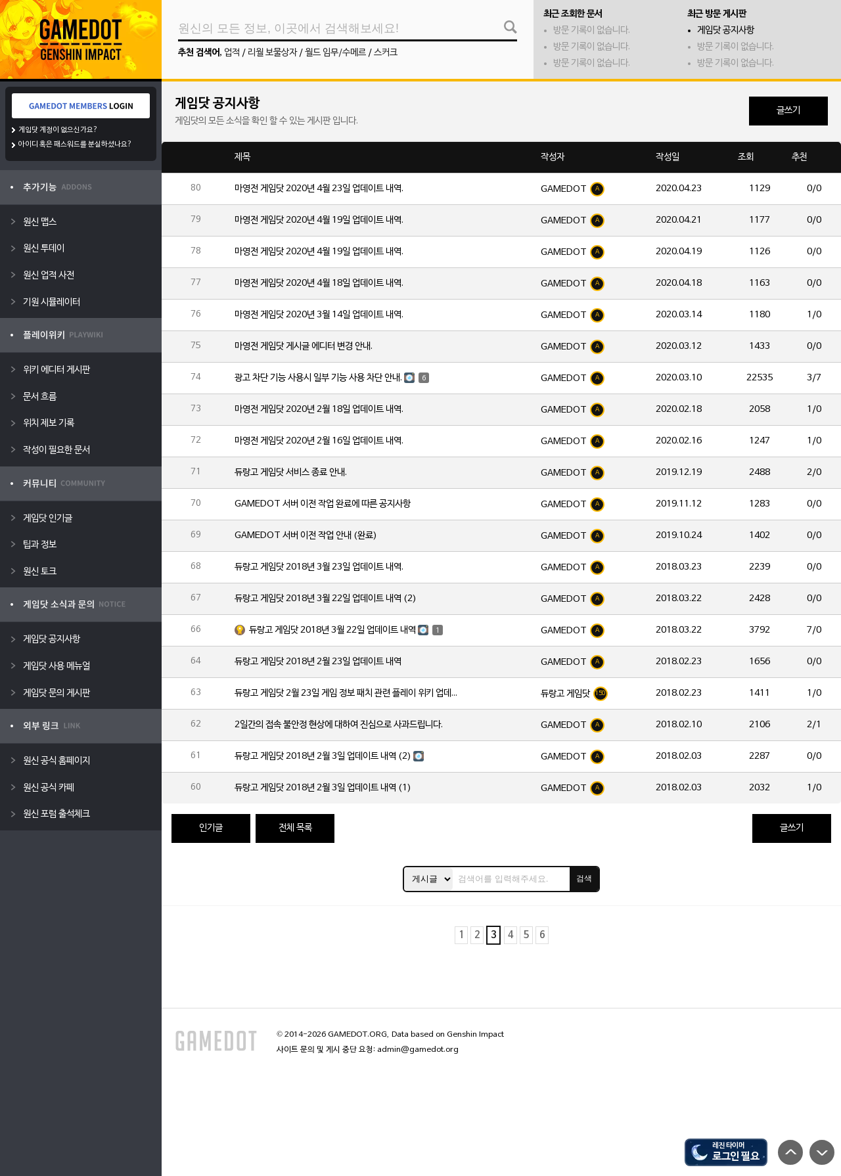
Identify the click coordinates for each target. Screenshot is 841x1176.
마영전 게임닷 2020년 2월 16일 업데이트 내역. (319, 441)
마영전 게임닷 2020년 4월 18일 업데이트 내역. (319, 283)
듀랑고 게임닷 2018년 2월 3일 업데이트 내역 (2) (323, 756)
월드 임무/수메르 (335, 53)
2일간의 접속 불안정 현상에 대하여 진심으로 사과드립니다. (339, 725)
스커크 (386, 53)
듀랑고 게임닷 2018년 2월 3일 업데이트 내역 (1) (323, 788)
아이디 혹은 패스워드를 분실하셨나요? (75, 144)
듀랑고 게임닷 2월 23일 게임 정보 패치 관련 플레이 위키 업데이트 (346, 693)
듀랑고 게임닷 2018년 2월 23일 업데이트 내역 (318, 662)
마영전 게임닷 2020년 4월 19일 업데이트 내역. (319, 220)
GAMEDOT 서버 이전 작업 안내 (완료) (306, 536)
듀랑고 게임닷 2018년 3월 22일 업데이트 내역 (332, 630)
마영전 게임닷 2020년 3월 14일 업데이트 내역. (319, 315)
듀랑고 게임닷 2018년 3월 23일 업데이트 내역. (319, 567)
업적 (232, 53)
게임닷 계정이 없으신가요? (58, 130)
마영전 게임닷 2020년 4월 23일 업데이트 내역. (319, 189)
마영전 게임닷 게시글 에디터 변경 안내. (304, 346)
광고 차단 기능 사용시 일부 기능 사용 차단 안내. (318, 378)
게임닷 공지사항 (725, 30)
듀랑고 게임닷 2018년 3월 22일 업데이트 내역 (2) (326, 599)
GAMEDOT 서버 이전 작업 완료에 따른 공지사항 (323, 504)
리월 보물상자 (272, 53)
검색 (584, 878)
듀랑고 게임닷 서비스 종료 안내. (291, 473)
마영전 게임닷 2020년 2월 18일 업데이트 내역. (319, 410)
